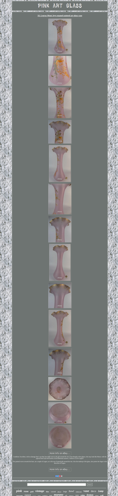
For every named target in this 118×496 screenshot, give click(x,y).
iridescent (79, 492)
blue (47, 492)
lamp (100, 491)
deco (93, 491)
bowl (71, 491)
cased (53, 492)
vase (86, 491)
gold (32, 492)
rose (26, 491)
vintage (39, 491)
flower (59, 492)
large (65, 491)
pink (19, 491)
